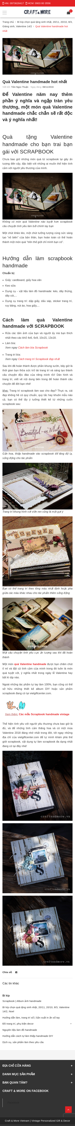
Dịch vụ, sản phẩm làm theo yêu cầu (23, 1042)
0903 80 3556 (43, 3)
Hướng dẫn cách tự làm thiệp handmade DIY (27, 1036)
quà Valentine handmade (30, 664)
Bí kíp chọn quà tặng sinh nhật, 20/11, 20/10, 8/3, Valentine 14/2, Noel (35, 1009)
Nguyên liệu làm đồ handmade (19, 1029)
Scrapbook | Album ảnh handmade (21, 1001)
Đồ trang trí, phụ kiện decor (18, 1023)
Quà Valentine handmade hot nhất (34, 82)
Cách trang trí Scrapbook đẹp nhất (39, 359)
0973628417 (17, 3)
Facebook (13, 1102)
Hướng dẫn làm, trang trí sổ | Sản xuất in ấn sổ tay (31, 1017)
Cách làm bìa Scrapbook (33, 347)
